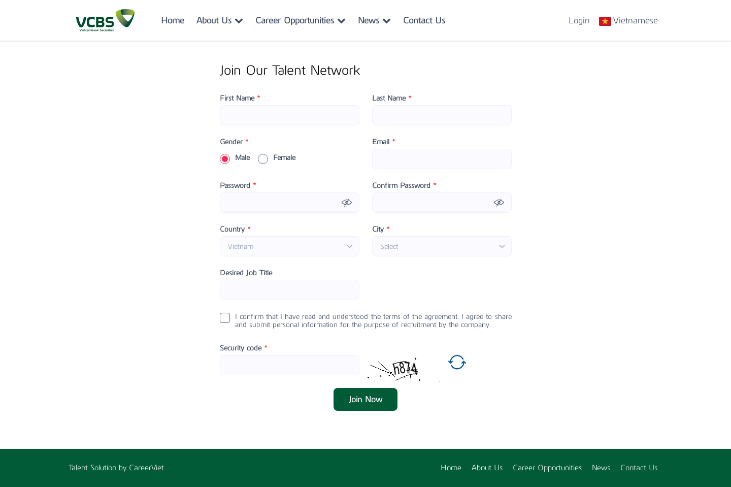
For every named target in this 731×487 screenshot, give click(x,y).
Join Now (365, 399)
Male (235, 158)
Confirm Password (404, 186)
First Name (240, 98)
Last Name (392, 98)
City (381, 229)
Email (383, 142)
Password (238, 186)
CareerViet (146, 467)
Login (579, 20)
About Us (219, 20)
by (124, 467)
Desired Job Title (246, 273)
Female (276, 158)
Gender (234, 142)
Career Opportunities (300, 20)
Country (235, 229)
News (374, 20)
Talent (79, 467)
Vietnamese (635, 20)
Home (172, 20)
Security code (244, 348)
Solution (104, 467)
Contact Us (424, 20)
